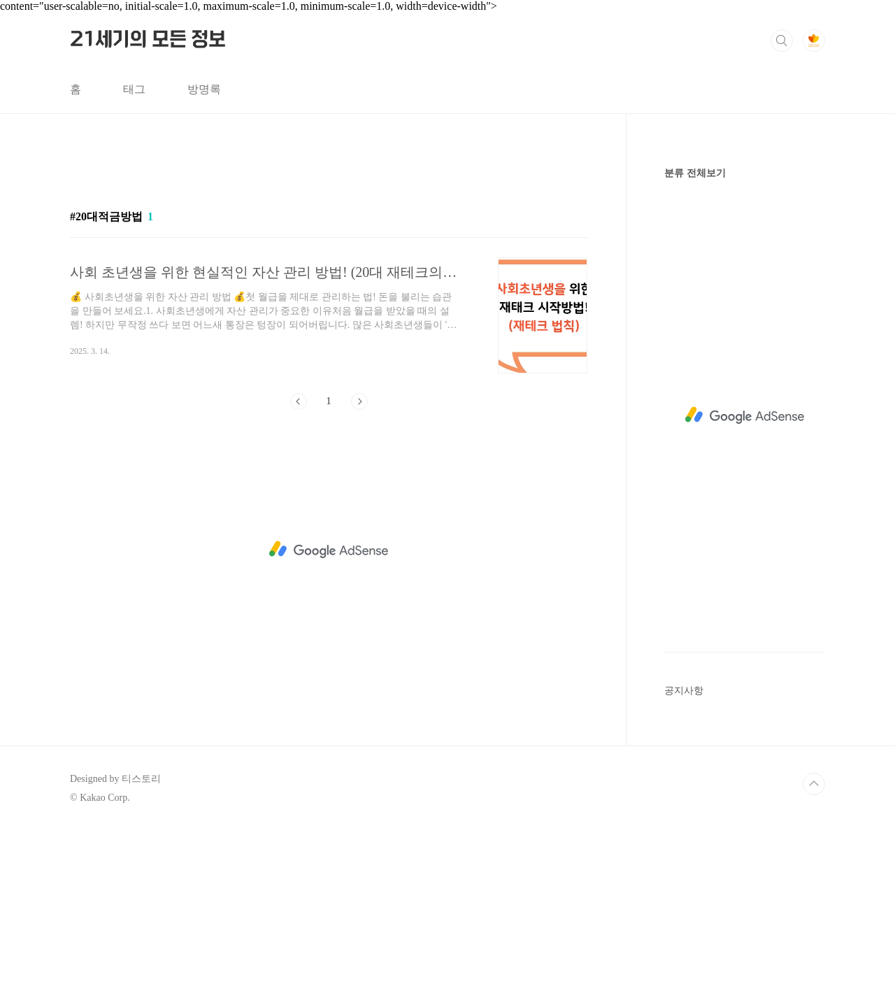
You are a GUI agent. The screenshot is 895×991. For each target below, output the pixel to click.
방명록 (204, 89)
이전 (298, 401)
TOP (814, 784)
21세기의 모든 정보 (148, 40)
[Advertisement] (328, 550)
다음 (359, 401)
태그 (134, 89)
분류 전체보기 (695, 173)
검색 (781, 40)
